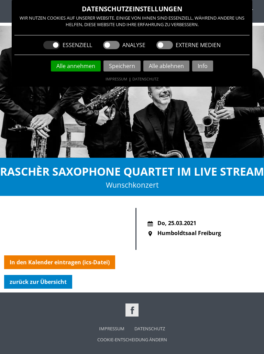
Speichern (122, 66)
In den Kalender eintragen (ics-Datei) (60, 262)
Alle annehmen (75, 66)
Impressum (116, 78)
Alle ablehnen (166, 66)
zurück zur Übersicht (38, 282)
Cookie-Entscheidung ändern (132, 339)
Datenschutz (145, 78)
